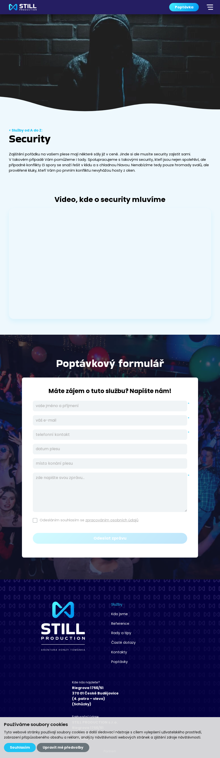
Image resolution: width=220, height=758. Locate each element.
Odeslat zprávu (110, 538)
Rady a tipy (77, 632)
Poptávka (184, 7)
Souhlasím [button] (20, 747)
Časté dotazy (79, 641)
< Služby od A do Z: (25, 130)
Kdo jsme (75, 613)
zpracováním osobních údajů (111, 520)
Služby (72, 604)
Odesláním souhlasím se (89, 520)
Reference (76, 623)
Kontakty (75, 651)
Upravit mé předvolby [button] (63, 747)
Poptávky (75, 660)
